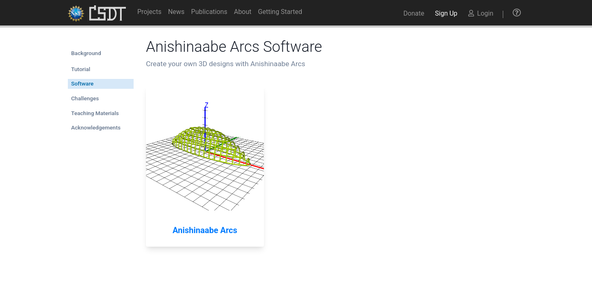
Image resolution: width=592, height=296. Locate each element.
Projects (149, 12)
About (243, 12)
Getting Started (280, 12)
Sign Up (446, 13)
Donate (413, 13)
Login (480, 13)
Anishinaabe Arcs (205, 230)
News (176, 12)
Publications (209, 12)
